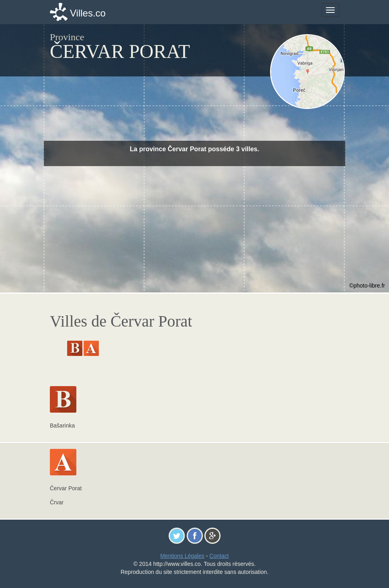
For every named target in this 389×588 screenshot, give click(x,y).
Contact (219, 556)
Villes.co (88, 13)
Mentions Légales (182, 556)
